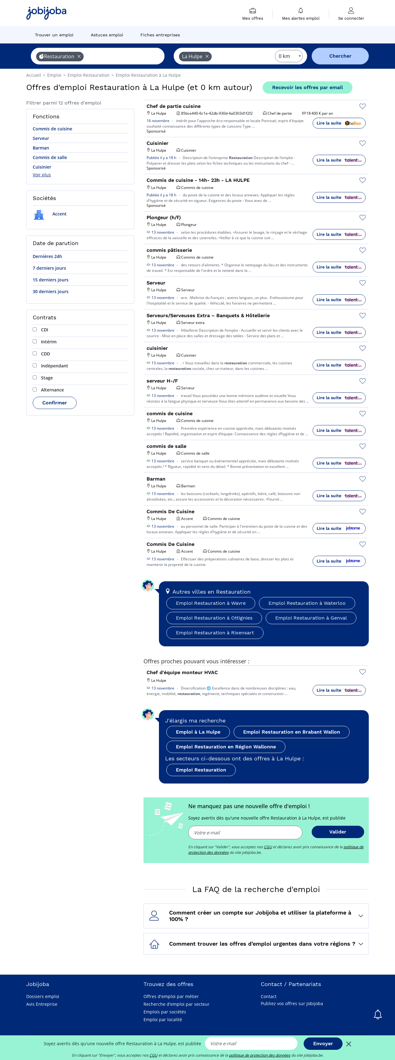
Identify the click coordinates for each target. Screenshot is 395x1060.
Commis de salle (50, 157)
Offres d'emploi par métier (171, 996)
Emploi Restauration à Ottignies (214, 618)
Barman (41, 148)
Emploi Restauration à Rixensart (215, 633)
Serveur (41, 138)
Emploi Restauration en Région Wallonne (226, 747)
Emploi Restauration (201, 770)
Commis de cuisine (52, 129)
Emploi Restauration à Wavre (211, 603)
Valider (337, 832)
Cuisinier (42, 167)
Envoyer (323, 1043)
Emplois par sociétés (164, 1012)
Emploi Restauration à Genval (311, 618)
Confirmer (54, 403)
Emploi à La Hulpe (198, 732)
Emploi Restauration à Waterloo (307, 603)
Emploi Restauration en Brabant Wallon (291, 732)
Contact (268, 996)
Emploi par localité (162, 1019)
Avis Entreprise (41, 1004)
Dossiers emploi (42, 996)
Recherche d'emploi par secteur (176, 1004)
